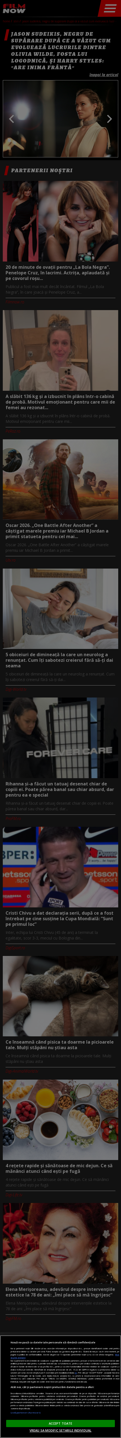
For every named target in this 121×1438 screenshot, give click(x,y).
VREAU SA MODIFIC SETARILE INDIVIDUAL (60, 1430)
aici (76, 1372)
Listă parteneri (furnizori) (25, 1412)
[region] (60, 1386)
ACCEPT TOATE (60, 1423)
